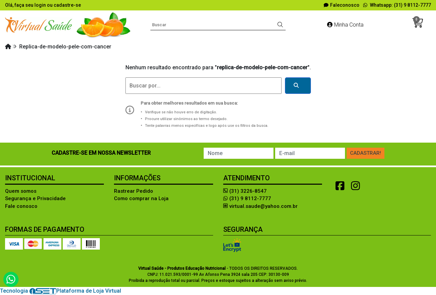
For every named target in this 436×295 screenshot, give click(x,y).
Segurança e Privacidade (35, 198)
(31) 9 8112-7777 (247, 198)
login (40, 5)
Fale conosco (21, 206)
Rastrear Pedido (133, 191)
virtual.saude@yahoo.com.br (260, 206)
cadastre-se (67, 5)
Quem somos (20, 191)
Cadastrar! (365, 153)
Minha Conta (345, 25)
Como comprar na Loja (141, 198)
